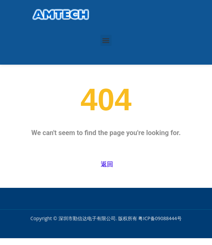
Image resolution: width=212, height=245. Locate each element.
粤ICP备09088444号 (159, 218)
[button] (106, 40)
